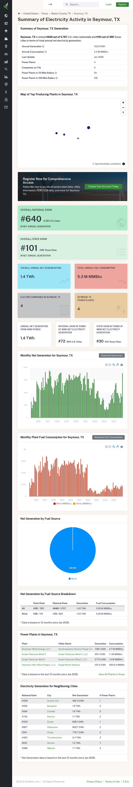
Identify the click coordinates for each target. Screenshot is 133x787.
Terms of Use (112, 781)
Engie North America (69, 664)
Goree (50, 721)
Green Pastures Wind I (33, 659)
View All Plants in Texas (112, 674)
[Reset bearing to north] (123, 112)
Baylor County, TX (61, 13)
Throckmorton (54, 737)
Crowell (51, 711)
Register (122, 4)
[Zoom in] (123, 102)
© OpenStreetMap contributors (107, 164)
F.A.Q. (126, 781)
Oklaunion (52, 727)
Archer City (53, 700)
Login (108, 4)
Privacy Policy (94, 781)
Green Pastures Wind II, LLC (73, 654)
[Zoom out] (123, 107)
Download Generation (111, 355)
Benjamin (52, 706)
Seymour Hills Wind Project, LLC (39, 664)
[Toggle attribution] (124, 164)
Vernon (51, 743)
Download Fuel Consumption (108, 437)
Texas (44, 13)
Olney (50, 732)
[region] (6, 391)
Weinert (51, 748)
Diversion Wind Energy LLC (36, 649)
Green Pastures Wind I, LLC (72, 659)
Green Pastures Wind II (34, 654)
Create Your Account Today (103, 186)
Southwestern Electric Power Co (75, 649)
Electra (51, 716)
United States (30, 13)
